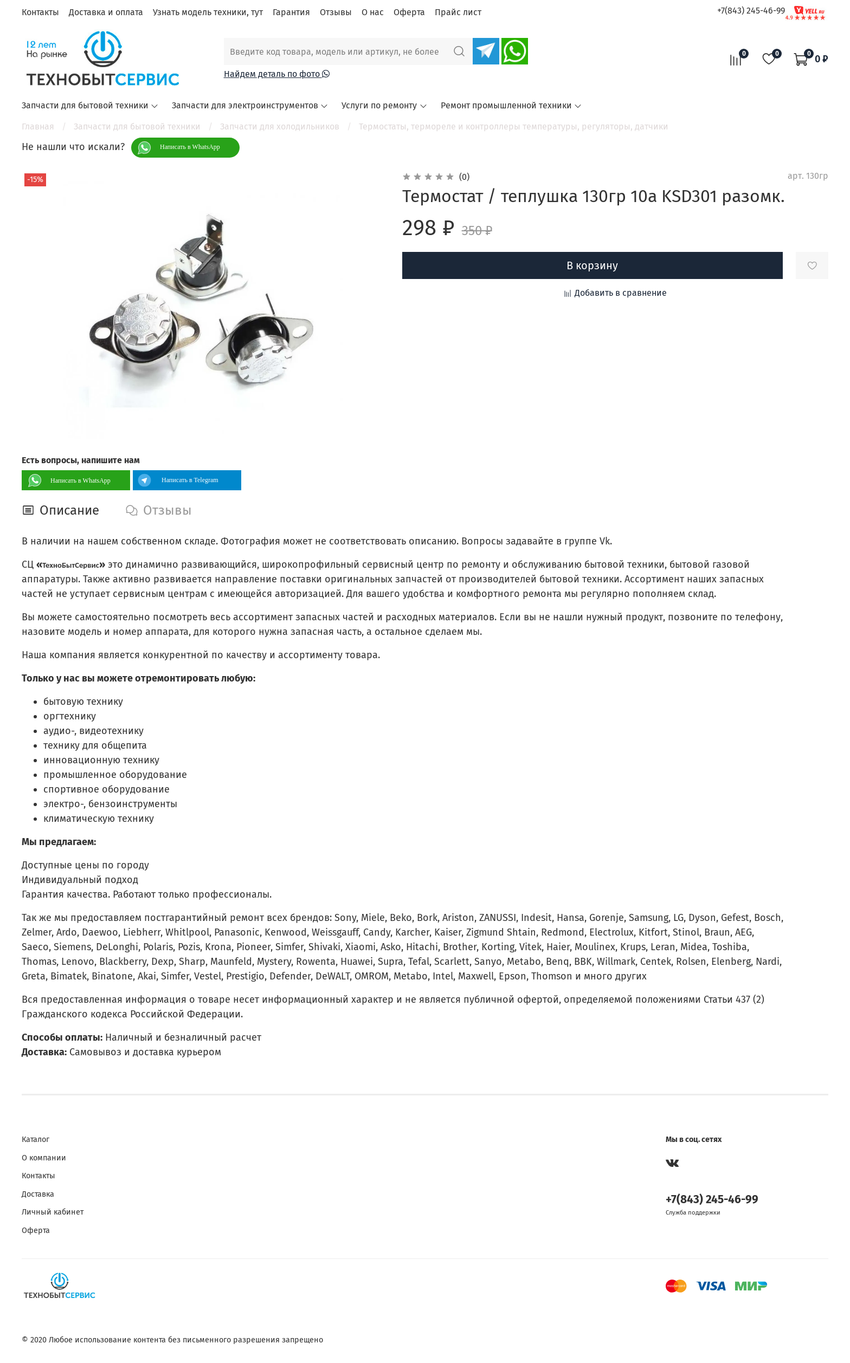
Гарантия (291, 12)
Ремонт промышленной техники (511, 105)
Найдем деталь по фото (277, 74)
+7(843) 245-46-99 (751, 10)
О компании (44, 1158)
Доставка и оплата (106, 12)
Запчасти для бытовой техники (90, 105)
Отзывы (336, 12)
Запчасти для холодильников (279, 126)
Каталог (35, 1139)
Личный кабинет (52, 1212)
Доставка (38, 1194)
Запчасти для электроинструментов (250, 105)
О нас (373, 12)
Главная (38, 126)
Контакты (40, 12)
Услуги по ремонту (384, 105)
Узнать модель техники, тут (208, 12)
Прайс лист (458, 12)
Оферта (409, 12)
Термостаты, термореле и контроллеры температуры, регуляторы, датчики (513, 126)
